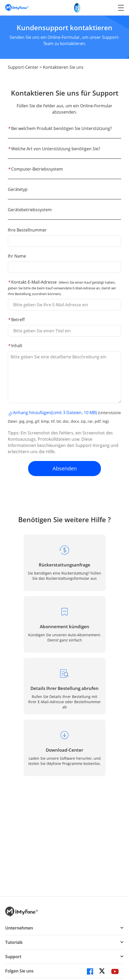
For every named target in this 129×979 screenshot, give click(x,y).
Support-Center (23, 67)
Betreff (16, 319)
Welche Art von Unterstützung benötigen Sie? (54, 149)
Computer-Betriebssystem (35, 169)
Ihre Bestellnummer (27, 230)
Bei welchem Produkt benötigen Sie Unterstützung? (60, 128)
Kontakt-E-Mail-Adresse (62, 287)
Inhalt (15, 345)
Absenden (65, 468)
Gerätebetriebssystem (30, 210)
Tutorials (14, 942)
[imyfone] (17, 8)
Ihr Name (17, 256)
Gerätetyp (18, 189)
